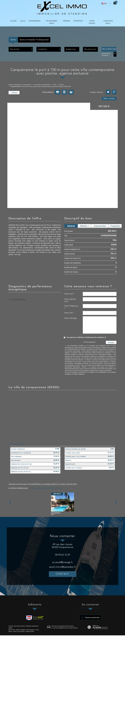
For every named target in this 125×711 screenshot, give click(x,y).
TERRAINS (66, 21)
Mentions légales (21, 630)
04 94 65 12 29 (62, 555)
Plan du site (12, 630)
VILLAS (22, 21)
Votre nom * (69, 294)
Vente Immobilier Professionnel (34, 40)
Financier (115, 225)
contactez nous (108, 22)
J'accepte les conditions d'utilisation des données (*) (86, 337)
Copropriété (100, 225)
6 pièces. (61, 84)
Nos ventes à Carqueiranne (42, 84)
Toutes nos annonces (19, 631)
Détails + (84, 225)
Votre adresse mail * (70, 300)
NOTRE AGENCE (92, 22)
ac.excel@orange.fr (62, 562)
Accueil (13, 21)
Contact (62, 574)
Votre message (70, 318)
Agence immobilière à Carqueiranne (20, 84)
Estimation (78, 21)
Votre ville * (69, 313)
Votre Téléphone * (71, 307)
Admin (10, 631)
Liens (37, 630)
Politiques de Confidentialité (97, 372)
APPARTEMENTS (34, 21)
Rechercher (109, 49)
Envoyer (111, 342)
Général (71, 225)
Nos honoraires (30, 630)
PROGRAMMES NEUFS (51, 22)
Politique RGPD (30, 631)
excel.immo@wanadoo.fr (62, 567)
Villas (54, 84)
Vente (13, 40)
